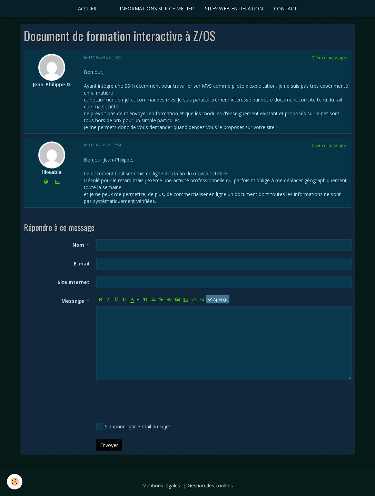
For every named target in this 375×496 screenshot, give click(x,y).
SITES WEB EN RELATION (234, 8)
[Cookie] (14, 481)
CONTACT (285, 8)
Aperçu (217, 299)
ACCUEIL (88, 8)
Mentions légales (161, 485)
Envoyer (109, 445)
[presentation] (148, 400)
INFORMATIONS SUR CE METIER (157, 8)
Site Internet (73, 282)
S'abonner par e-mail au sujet (133, 426)
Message (72, 301)
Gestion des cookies (210, 485)
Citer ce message (329, 57)
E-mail (81, 263)
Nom (78, 245)
